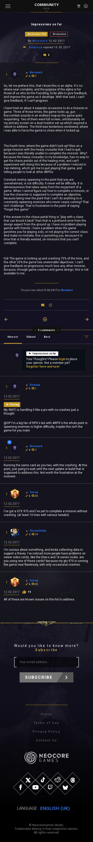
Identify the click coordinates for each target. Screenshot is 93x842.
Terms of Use (47, 723)
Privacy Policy (47, 731)
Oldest (31, 336)
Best (47, 336)
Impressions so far (42, 353)
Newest (12, 336)
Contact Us (46, 740)
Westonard (40, 41)
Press (46, 714)
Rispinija (35, 47)
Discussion (59, 34)
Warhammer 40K (37, 34)
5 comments (46, 330)
